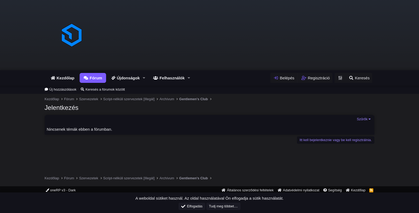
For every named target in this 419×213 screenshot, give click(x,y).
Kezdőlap (66, 78)
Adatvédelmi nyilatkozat (301, 190)
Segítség (335, 190)
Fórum (96, 78)
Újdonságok (128, 78)
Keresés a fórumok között (105, 89)
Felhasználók (172, 78)
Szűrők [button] (362, 119)
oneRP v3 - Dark (61, 190)
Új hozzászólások (62, 89)
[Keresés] (359, 78)
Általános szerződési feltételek (250, 190)
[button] (144, 78)
